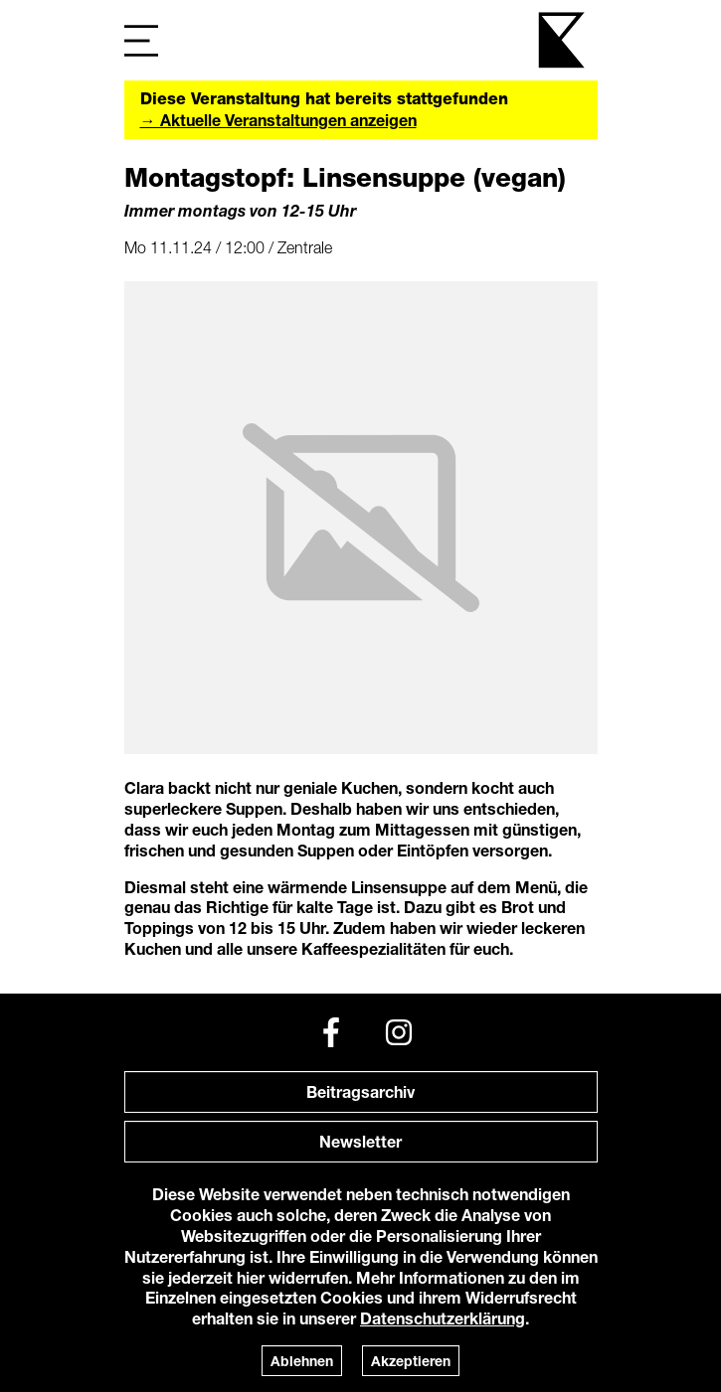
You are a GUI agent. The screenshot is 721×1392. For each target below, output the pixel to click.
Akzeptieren (411, 1360)
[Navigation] (141, 40)
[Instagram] (399, 1032)
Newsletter (360, 1141)
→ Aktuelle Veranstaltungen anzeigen (278, 119)
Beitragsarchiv (360, 1091)
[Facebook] (331, 1032)
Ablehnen (301, 1360)
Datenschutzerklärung (442, 1318)
